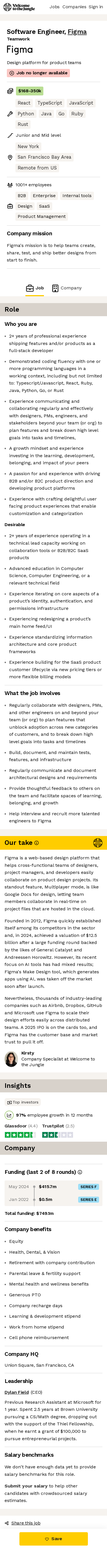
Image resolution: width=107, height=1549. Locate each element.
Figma (77, 32)
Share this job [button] (23, 1523)
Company (66, 288)
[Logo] (19, 7)
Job (34, 288)
